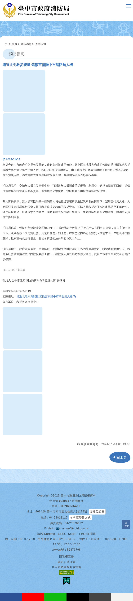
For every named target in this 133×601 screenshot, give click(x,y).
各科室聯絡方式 (80, 517)
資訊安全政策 (66, 561)
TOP (126, 526)
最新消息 (26, 44)
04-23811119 (58, 517)
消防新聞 (40, 44)
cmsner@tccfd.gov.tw (72, 528)
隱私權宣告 (66, 556)
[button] (128, 6)
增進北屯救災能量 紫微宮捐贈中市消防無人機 (44, 296)
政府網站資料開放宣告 (66, 567)
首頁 (12, 44)
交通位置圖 (97, 511)
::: (6, 44)
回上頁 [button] (121, 457)
